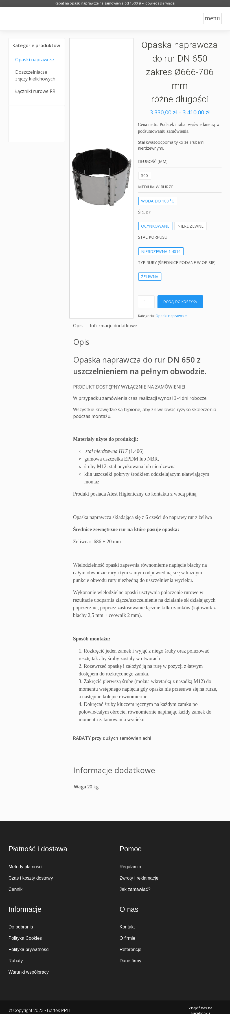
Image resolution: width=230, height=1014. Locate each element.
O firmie (127, 938)
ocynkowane (155, 226)
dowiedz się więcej (160, 3)
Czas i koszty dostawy (30, 878)
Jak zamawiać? (135, 889)
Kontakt (127, 926)
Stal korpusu (152, 237)
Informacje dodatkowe (113, 325)
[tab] (77, 326)
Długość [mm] (153, 161)
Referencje (130, 949)
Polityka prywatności (28, 949)
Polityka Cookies (25, 938)
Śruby (144, 212)
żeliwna (149, 276)
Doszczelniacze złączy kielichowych (35, 75)
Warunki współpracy (28, 972)
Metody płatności (25, 866)
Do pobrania (20, 926)
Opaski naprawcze (34, 59)
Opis (78, 325)
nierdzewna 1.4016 (161, 251)
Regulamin (130, 866)
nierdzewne (190, 226)
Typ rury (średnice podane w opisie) (177, 262)
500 (144, 175)
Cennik (15, 889)
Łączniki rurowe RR (35, 91)
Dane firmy (130, 960)
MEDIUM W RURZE (155, 186)
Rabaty (15, 960)
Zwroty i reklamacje (139, 878)
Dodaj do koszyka (180, 301)
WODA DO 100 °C (157, 201)
